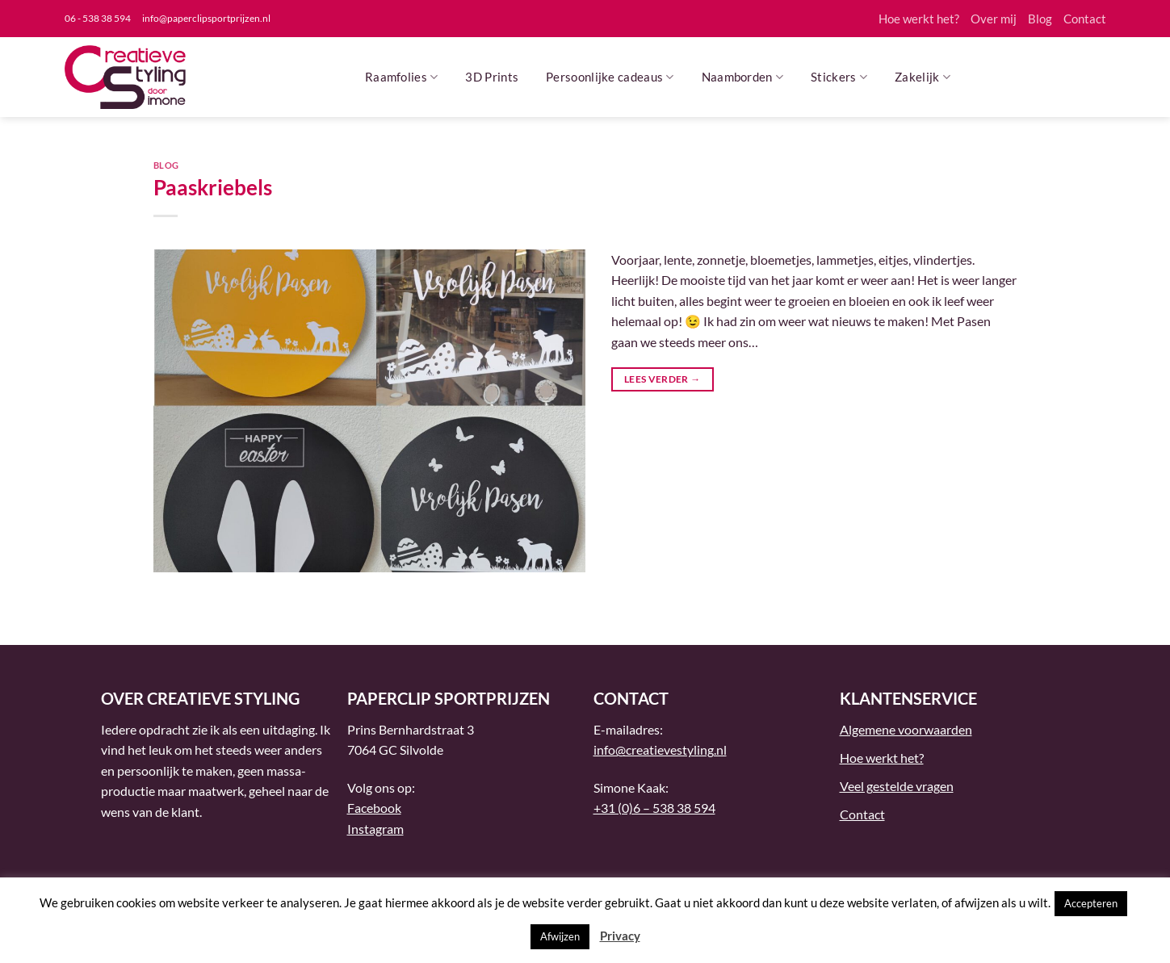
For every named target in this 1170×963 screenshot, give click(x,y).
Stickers (839, 77)
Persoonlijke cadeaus (610, 77)
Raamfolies (401, 77)
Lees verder (662, 379)
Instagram (375, 828)
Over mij (994, 18)
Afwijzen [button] (560, 936)
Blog (1040, 18)
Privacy (620, 935)
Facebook (374, 807)
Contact (1084, 18)
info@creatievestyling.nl (660, 749)
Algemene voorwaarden (906, 729)
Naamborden (743, 77)
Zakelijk (922, 77)
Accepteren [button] (1091, 903)
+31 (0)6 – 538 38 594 (654, 807)
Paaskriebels (212, 187)
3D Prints (491, 76)
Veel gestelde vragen (897, 785)
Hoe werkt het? (919, 18)
